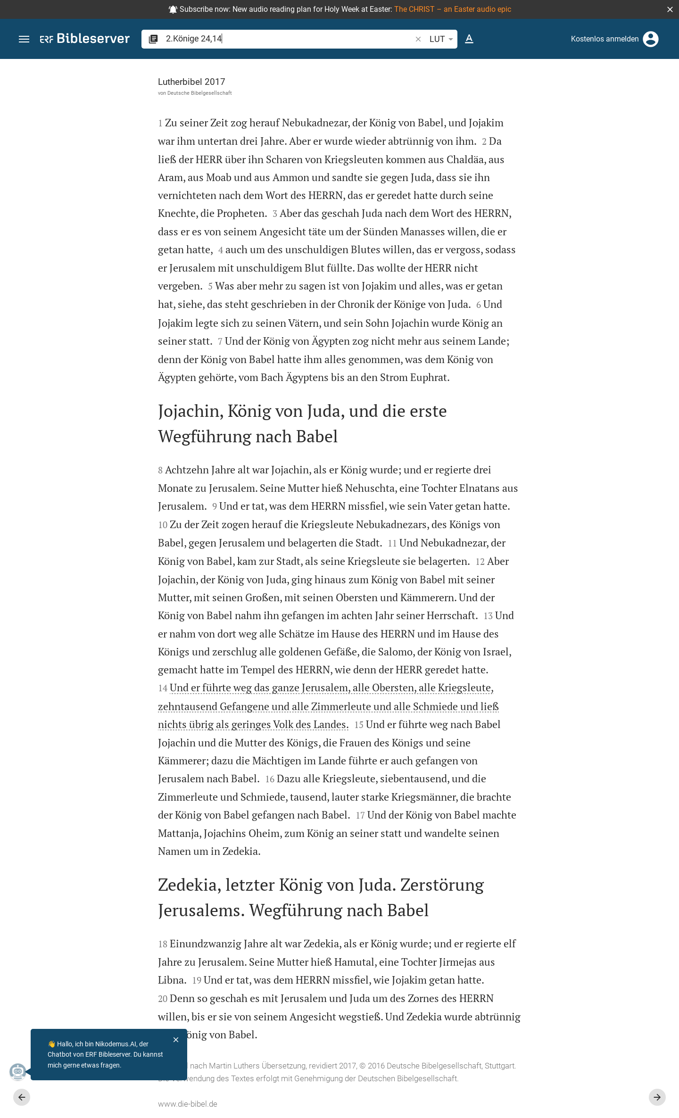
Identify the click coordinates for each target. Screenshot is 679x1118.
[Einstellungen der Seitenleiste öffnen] (648, 96)
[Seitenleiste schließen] (472, 597)
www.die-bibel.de (81, 1104)
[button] (670, 9)
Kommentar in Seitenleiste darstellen (565, 283)
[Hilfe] (663, 96)
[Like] (493, 96)
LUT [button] (443, 39)
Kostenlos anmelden (605, 38)
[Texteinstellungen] (469, 39)
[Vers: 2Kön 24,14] (562, 76)
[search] (289, 38)
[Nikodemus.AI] (21, 1071)
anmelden (544, 148)
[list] (578, 325)
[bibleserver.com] (85, 40)
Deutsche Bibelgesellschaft (93, 93)
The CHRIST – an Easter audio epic (452, 9)
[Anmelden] (650, 39)
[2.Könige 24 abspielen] (578, 477)
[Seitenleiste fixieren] (472, 67)
